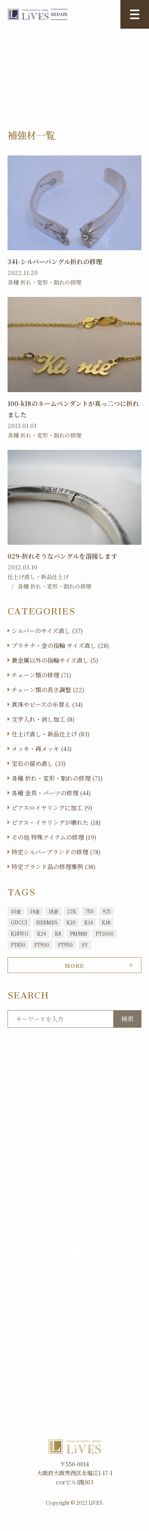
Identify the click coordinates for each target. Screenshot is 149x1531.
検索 (127, 1018)
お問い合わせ (75, 1349)
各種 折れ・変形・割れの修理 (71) (57, 778)
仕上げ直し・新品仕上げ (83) (50, 734)
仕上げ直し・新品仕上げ (38, 576)
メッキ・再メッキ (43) (42, 748)
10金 (16, 911)
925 (107, 911)
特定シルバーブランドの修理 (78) (56, 852)
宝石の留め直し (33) (39, 763)
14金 (35, 911)
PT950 (65, 944)
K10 (70, 922)
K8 (58, 933)
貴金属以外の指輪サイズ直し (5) (55, 660)
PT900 (41, 944)
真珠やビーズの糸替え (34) (47, 704)
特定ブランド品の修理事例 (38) (53, 866)
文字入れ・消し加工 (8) (43, 719)
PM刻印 (78, 933)
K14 (88, 922)
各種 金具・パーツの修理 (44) (51, 793)
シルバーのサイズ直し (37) (47, 630)
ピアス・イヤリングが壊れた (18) (56, 822)
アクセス (74, 1178)
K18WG (19, 933)
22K (71, 911)
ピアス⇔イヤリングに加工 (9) (52, 807)
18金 (53, 911)
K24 (41, 933)
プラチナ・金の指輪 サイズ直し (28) (60, 645)
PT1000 (105, 933)
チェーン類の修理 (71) (41, 675)
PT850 (18, 944)
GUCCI (19, 922)
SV (84, 944)
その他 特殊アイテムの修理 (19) (54, 837)
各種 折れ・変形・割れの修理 (44, 282)
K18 (106, 922)
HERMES (47, 922)
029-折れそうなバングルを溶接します (62, 556)
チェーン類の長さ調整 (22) (48, 689)
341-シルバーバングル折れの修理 (55, 261)
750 (89, 911)
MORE (74, 964)
